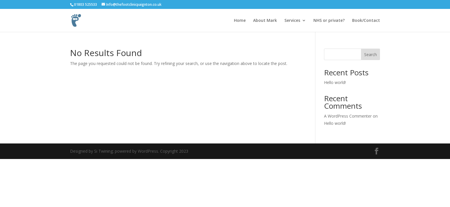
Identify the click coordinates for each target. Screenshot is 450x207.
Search (370, 54)
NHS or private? (329, 20)
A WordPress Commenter (348, 116)
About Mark (265, 20)
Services (292, 20)
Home (240, 20)
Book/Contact (366, 20)
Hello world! (335, 82)
